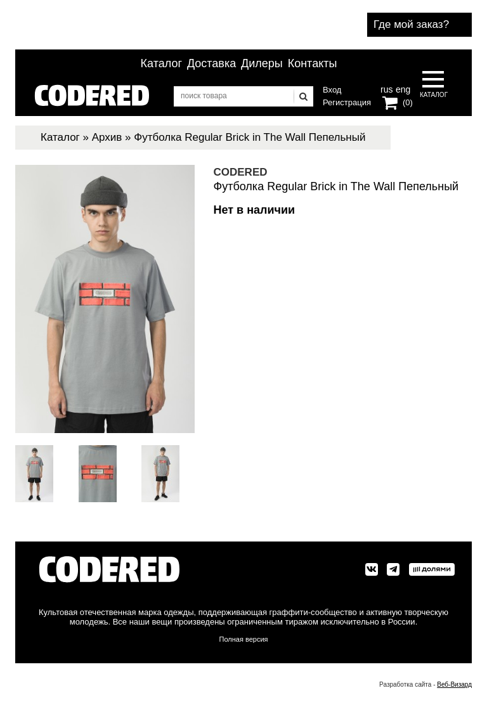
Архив (107, 137)
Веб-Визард (454, 684)
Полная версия (243, 639)
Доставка (211, 63)
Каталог (161, 63)
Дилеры (262, 63)
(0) (408, 102)
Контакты (312, 63)
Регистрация (347, 102)
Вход (332, 89)
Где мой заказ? (411, 24)
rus (386, 88)
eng (402, 88)
